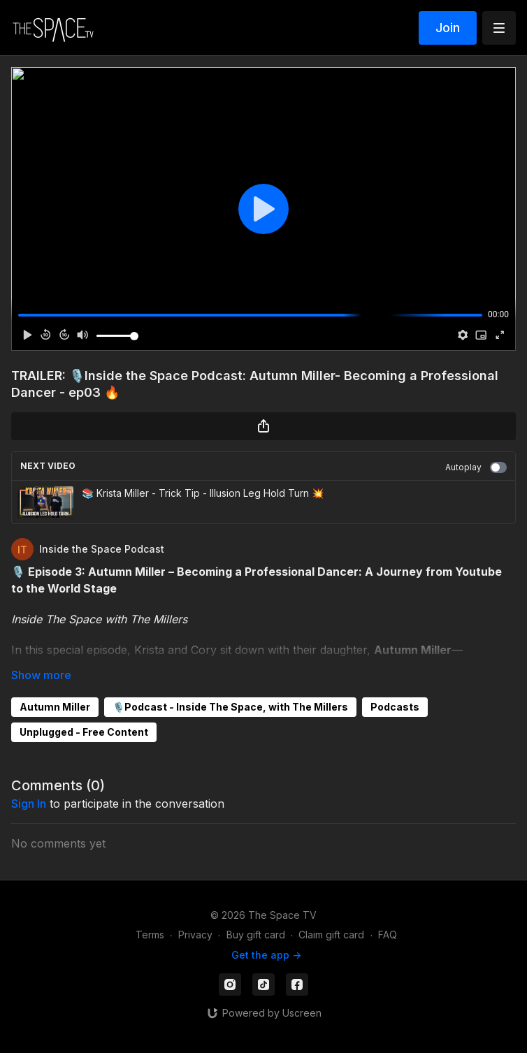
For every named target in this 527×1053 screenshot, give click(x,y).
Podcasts (394, 707)
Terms (150, 935)
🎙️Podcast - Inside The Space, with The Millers (230, 707)
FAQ (387, 935)
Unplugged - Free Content (84, 732)
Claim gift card (331, 935)
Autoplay (476, 467)
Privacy (195, 935)
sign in (28, 804)
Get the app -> (266, 955)
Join (447, 27)
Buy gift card (255, 935)
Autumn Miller (55, 707)
